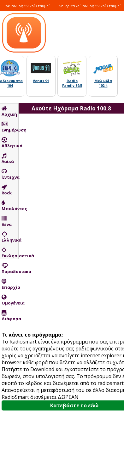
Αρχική (9, 111)
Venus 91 (41, 80)
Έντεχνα (10, 174)
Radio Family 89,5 (72, 83)
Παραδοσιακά (10, 268)
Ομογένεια (10, 300)
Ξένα (7, 221)
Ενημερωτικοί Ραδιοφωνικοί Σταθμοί (89, 5)
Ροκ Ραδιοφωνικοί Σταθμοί (26, 5)
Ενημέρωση (10, 127)
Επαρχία (10, 284)
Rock (7, 190)
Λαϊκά (8, 158)
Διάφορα (10, 315)
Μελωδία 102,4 (103, 83)
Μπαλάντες (10, 205)
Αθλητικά (10, 142)
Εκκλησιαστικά (10, 253)
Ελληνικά (10, 237)
